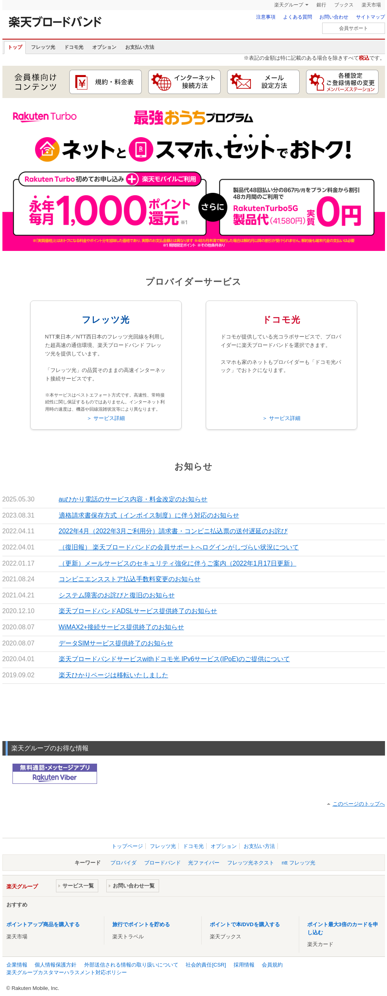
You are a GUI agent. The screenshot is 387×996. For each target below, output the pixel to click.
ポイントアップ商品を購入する (43, 924)
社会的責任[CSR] (206, 965)
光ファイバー (203, 863)
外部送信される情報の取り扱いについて (131, 965)
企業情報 (16, 965)
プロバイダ (123, 863)
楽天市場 (371, 5)
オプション (104, 47)
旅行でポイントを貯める (141, 924)
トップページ (127, 846)
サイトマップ (370, 17)
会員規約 (272, 965)
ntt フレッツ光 (298, 863)
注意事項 (265, 17)
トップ (15, 47)
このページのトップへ (359, 804)
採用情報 (244, 965)
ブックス (344, 5)
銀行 (321, 5)
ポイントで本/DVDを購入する (245, 924)
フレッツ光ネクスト (250, 863)
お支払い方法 (139, 47)
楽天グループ (288, 5)
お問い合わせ (333, 17)
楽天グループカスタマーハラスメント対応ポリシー (66, 972)
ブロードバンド (162, 863)
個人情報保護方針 (56, 965)
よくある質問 (297, 17)
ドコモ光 (73, 47)
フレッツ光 (43, 47)
